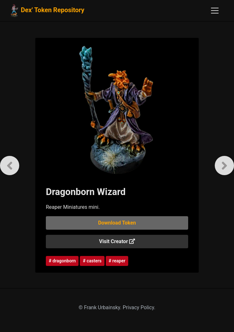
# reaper (117, 260)
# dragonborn (62, 260)
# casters (92, 260)
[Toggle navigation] (215, 10)
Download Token (117, 223)
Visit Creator (117, 241)
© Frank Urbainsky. (100, 307)
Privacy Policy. (139, 307)
